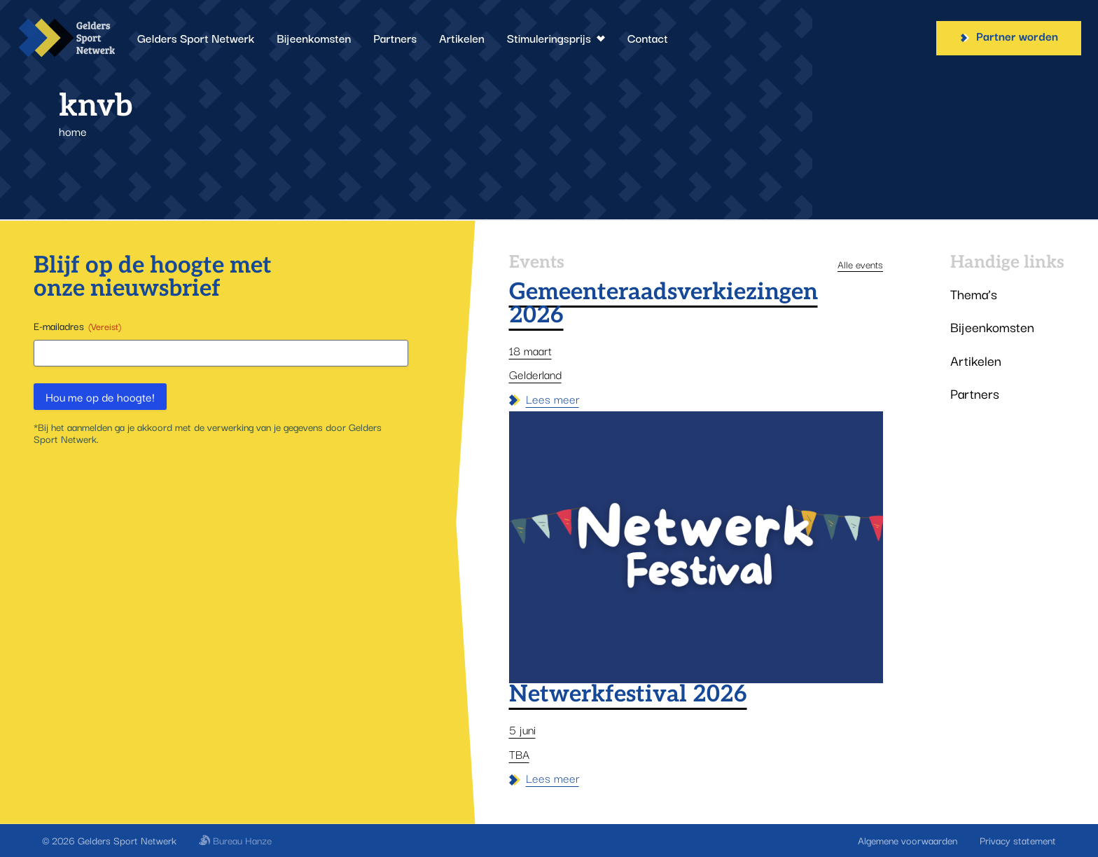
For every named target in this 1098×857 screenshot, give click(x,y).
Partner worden (1008, 36)
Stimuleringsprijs (556, 38)
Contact (647, 38)
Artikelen (462, 38)
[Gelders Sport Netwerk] (66, 38)
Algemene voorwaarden (907, 840)
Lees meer (544, 399)
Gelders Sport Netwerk (195, 38)
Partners (395, 38)
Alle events (860, 264)
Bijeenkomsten (314, 38)
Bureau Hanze (235, 840)
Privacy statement (1018, 840)
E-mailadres (77, 325)
